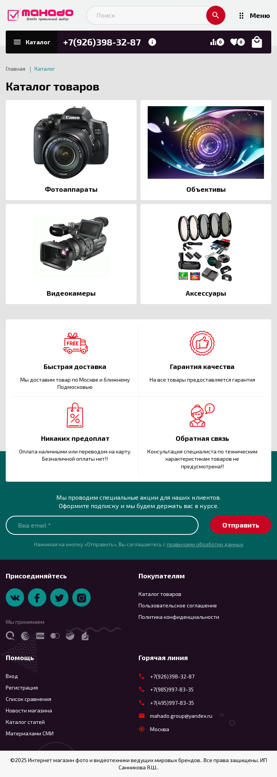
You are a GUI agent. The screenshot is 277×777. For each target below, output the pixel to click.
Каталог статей (25, 722)
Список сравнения (28, 699)
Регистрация (22, 687)
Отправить (240, 525)
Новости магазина (29, 710)
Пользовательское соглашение (177, 605)
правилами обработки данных (205, 544)
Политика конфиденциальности (178, 617)
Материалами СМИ (30, 733)
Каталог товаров (52, 86)
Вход (12, 676)
